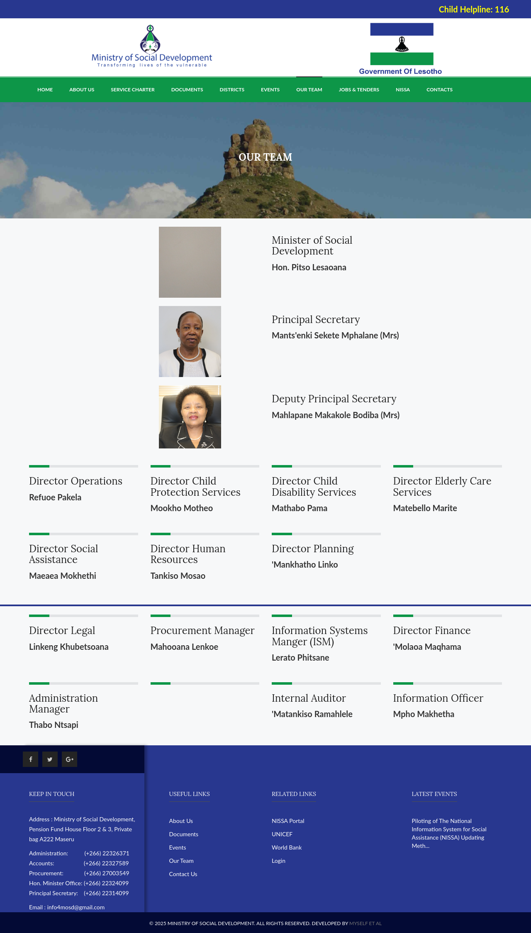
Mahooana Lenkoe (185, 646)
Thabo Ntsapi (53, 725)
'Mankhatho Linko (305, 564)
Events (270, 89)
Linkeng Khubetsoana (69, 646)
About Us (81, 89)
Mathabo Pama (299, 508)
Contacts (439, 89)
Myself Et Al (365, 923)
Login (278, 860)
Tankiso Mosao (178, 575)
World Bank (287, 847)
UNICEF (282, 833)
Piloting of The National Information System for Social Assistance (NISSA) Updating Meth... (449, 833)
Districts (232, 89)
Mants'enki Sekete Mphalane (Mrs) (335, 335)
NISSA (403, 89)
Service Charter (132, 89)
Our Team (309, 89)
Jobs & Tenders (359, 89)
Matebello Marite (425, 508)
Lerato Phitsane (300, 657)
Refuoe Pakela (55, 497)
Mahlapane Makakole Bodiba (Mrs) (335, 415)
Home (45, 89)
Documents (187, 89)
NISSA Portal (288, 820)
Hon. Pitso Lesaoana (309, 267)
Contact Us (183, 873)
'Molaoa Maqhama (427, 646)
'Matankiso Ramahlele (312, 714)
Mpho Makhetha (424, 714)
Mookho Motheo (182, 508)
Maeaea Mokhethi (62, 575)
